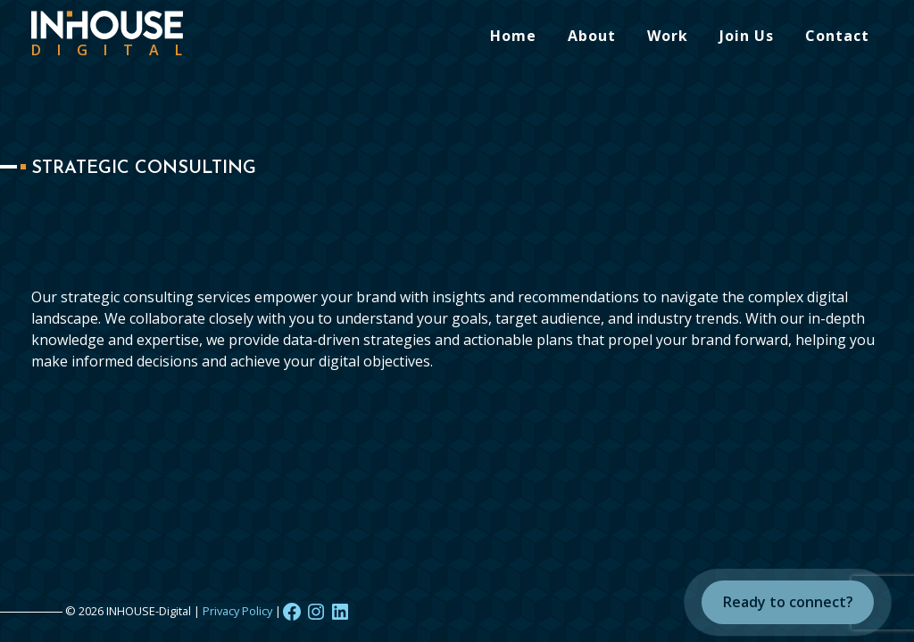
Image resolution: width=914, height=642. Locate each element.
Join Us (746, 35)
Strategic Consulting (143, 168)
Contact (837, 35)
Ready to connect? (788, 602)
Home (513, 35)
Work (667, 35)
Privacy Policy (237, 611)
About (592, 35)
